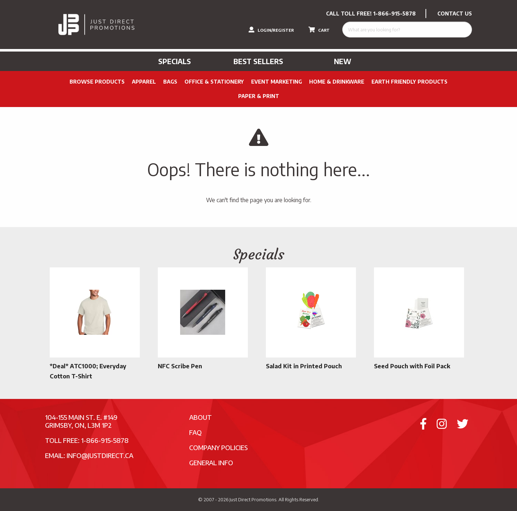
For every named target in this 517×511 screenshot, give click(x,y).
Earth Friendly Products (409, 82)
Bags (170, 82)
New (342, 61)
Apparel (144, 82)
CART (319, 29)
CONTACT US (454, 13)
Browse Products (97, 82)
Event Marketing (276, 82)
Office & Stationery (214, 82)
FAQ (195, 432)
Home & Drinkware (336, 82)
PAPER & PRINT (258, 96)
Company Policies (218, 447)
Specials (174, 61)
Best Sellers (258, 61)
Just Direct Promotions (252, 499)
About (200, 417)
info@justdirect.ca (100, 455)
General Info (211, 462)
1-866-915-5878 (394, 13)
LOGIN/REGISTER (271, 29)
